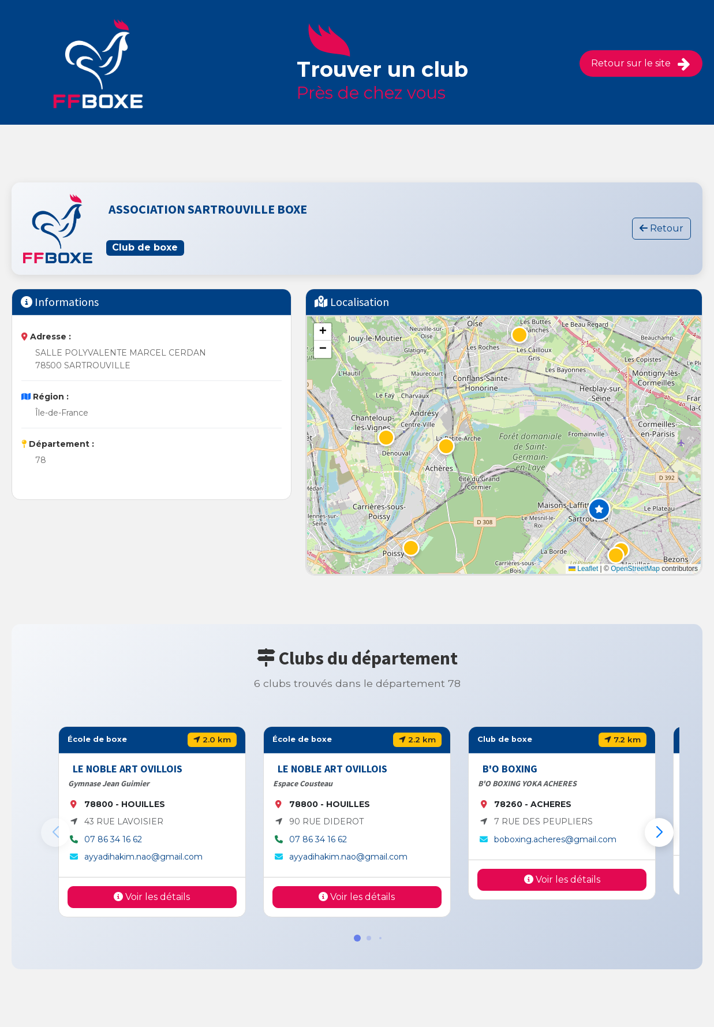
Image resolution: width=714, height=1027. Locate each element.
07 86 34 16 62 (113, 839)
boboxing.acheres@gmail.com (555, 839)
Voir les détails (152, 896)
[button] (599, 509)
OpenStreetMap (635, 569)
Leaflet (583, 569)
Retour (661, 228)
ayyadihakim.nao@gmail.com (143, 857)
